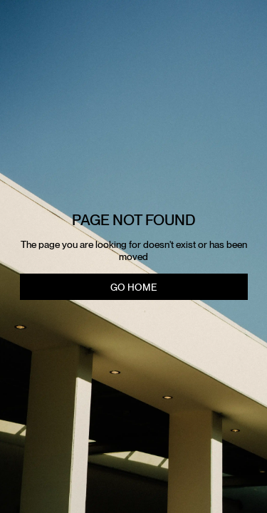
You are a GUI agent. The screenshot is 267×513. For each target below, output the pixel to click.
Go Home (133, 287)
